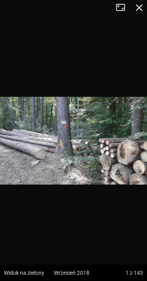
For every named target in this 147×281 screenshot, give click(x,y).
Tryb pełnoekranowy (123, 8)
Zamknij (139, 8)
